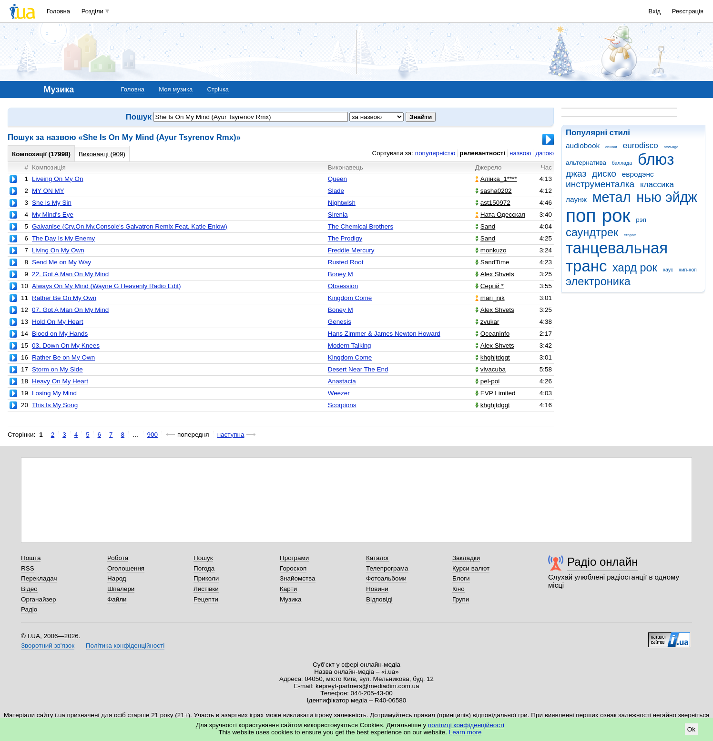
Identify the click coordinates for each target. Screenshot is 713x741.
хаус (668, 269)
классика (657, 184)
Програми (294, 557)
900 (152, 434)
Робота (117, 557)
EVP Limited (495, 393)
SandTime (492, 262)
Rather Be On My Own (64, 297)
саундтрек (592, 232)
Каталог (377, 557)
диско (604, 174)
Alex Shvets (494, 274)
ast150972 (492, 202)
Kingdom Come (350, 297)
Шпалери (120, 588)
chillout (611, 147)
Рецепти (206, 599)
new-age (671, 147)
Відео (29, 588)
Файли (117, 599)
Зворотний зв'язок (47, 645)
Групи (460, 599)
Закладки (466, 557)
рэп (641, 219)
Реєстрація (687, 11)
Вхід (655, 11)
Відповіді (379, 599)
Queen (337, 178)
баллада (622, 163)
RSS (27, 568)
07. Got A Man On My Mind (70, 309)
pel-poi (487, 381)
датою (544, 153)
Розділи (92, 11)
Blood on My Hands (60, 333)
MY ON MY (48, 190)
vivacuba (490, 369)
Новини (377, 588)
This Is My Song (55, 405)
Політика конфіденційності (125, 645)
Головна (58, 11)
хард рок (634, 267)
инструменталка (600, 184)
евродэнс (638, 174)
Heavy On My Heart (60, 381)
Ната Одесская (500, 214)
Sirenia (338, 214)
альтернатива (586, 162)
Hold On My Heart (57, 321)
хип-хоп (688, 269)
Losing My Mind (54, 393)
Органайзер (38, 599)
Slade (336, 190)
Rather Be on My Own (63, 357)
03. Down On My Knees (66, 345)
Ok (691, 729)
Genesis (339, 321)
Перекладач (39, 578)
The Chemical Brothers (360, 226)
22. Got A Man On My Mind (70, 274)
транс (586, 266)
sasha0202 (493, 190)
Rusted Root (346, 262)
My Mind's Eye (52, 214)
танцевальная (617, 248)
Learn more (465, 732)
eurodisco (640, 145)
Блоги (461, 578)
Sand (485, 226)
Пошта (31, 557)
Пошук (203, 557)
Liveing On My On (57, 178)
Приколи (206, 578)
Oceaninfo (492, 333)
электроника (598, 281)
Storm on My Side (57, 369)
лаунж (576, 199)
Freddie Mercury (351, 250)
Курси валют (470, 568)
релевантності (482, 153)
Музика (290, 599)
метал (611, 197)
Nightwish (342, 202)
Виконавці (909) (102, 154)
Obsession (343, 286)
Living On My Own (58, 250)
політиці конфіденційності (466, 725)
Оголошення (125, 568)
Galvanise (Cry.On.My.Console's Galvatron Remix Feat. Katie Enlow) (129, 226)
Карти (288, 588)
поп (581, 215)
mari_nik (490, 297)
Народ (116, 578)
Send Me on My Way (61, 262)
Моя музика (176, 89)
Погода (204, 568)
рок (615, 215)
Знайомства (298, 578)
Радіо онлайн (602, 561)
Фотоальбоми (386, 578)
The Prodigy (345, 238)
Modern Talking (349, 345)
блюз (656, 159)
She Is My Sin (51, 202)
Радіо (29, 609)
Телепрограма (387, 568)
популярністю (435, 153)
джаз (576, 174)
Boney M (340, 274)
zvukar (487, 321)
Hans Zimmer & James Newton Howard (384, 333)
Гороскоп (293, 568)
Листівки (206, 588)
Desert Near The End (358, 369)
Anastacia (342, 381)
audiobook (583, 145)
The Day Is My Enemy (63, 238)
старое (630, 235)
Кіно (458, 588)
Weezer (339, 393)
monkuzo (491, 250)
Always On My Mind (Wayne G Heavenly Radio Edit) (106, 286)
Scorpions (342, 405)
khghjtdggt (492, 357)
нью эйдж (666, 197)
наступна (230, 434)
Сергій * (489, 286)
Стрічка (217, 89)
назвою (520, 153)
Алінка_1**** (496, 178)
